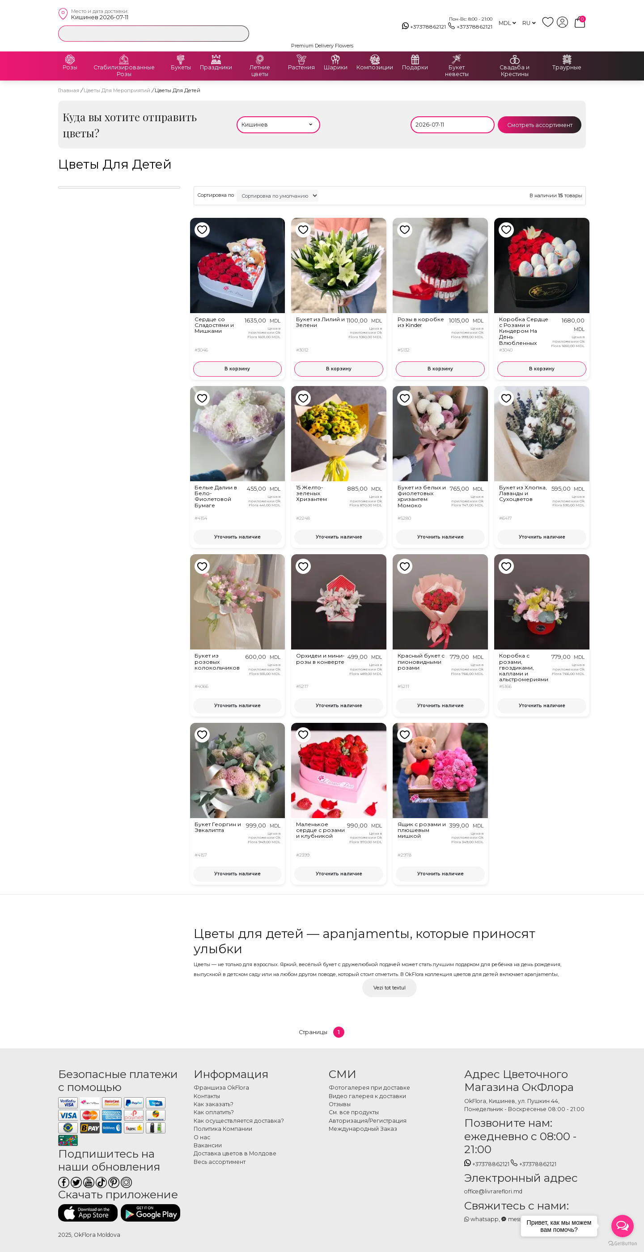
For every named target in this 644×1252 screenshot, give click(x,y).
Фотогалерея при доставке (369, 1087)
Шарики (335, 67)
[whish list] (549, 25)
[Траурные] (567, 59)
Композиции (374, 67)
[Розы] (70, 59)
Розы (70, 67)
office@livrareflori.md (493, 1191)
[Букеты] (181, 59)
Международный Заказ (363, 1128)
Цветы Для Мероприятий (118, 90)
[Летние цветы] (260, 59)
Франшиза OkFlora (221, 1087)
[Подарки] (415, 59)
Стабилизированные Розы (124, 70)
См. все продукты (354, 1112)
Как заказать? (213, 1104)
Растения (301, 67)
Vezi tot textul (389, 988)
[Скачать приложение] (88, 1213)
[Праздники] (216, 59)
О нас (202, 1137)
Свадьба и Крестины (515, 70)
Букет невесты (457, 70)
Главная (68, 90)
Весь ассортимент (220, 1162)
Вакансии (208, 1145)
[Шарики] (335, 59)
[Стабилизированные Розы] (124, 59)
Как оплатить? (214, 1112)
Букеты (181, 67)
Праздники (216, 67)
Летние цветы (260, 70)
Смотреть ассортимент (539, 125)
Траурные (566, 67)
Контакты (207, 1096)
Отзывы (340, 1104)
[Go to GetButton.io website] (622, 1243)
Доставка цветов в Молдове (235, 1153)
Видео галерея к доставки (367, 1096)
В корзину (237, 369)
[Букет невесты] (457, 59)
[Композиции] (375, 59)
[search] (240, 33)
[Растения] (301, 59)
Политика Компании (223, 1128)
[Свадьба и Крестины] (515, 59)
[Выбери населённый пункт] (279, 124)
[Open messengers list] (622, 1226)
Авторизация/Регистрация (368, 1120)
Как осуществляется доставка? (239, 1120)
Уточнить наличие (237, 537)
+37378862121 (424, 26)
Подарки (415, 67)
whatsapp (481, 1219)
